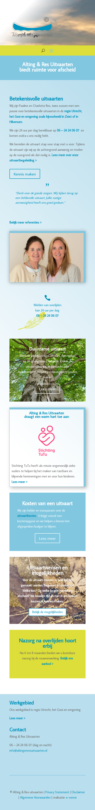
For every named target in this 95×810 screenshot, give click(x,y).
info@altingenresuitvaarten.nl (28, 750)
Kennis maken (25, 173)
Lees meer (47, 388)
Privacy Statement (57, 792)
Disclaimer (78, 792)
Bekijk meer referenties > (25, 222)
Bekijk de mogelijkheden (47, 612)
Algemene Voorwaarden (35, 797)
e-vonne (71, 797)
